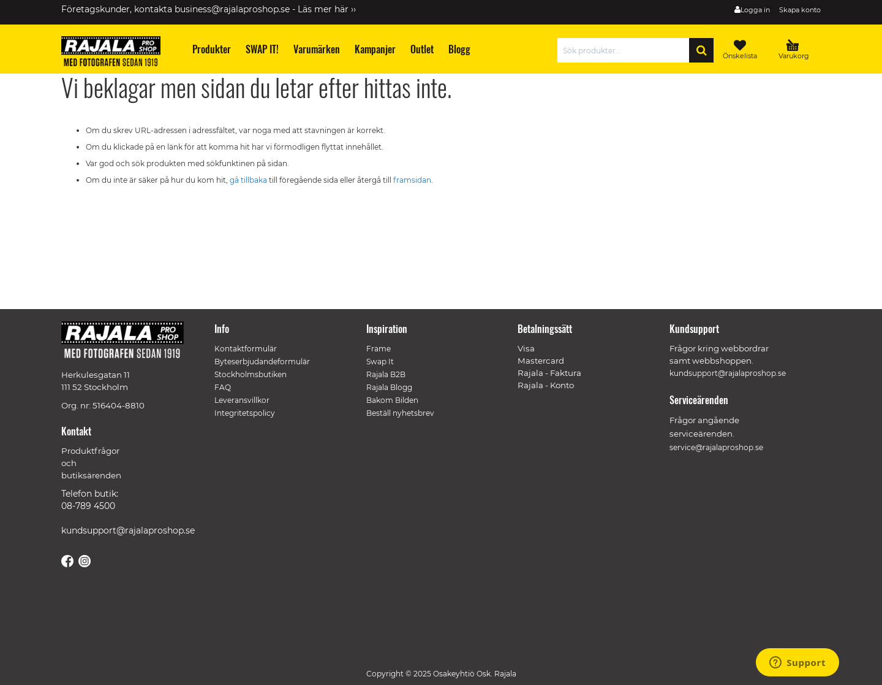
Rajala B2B (385, 374)
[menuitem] (211, 49)
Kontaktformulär (245, 348)
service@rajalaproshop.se (716, 447)
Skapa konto (800, 10)
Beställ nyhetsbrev (400, 413)
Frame (378, 348)
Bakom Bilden (392, 400)
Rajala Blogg (389, 387)
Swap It (380, 361)
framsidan (412, 180)
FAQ (222, 387)
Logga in (755, 10)
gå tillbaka (249, 180)
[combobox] (626, 50)
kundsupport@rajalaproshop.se (128, 530)
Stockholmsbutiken (250, 374)
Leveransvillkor (242, 400)
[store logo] (116, 53)
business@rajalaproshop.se (232, 9)
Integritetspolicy (244, 413)
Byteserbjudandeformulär (262, 361)
